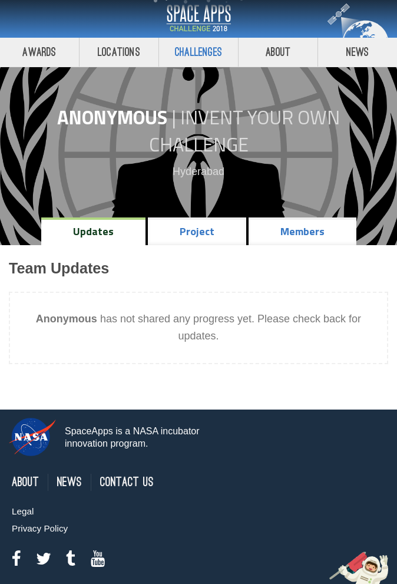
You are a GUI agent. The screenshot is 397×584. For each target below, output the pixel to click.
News (357, 52)
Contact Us (127, 482)
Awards (39, 52)
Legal (23, 511)
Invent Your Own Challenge (244, 131)
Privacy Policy (40, 528)
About (278, 52)
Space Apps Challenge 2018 (198, 19)
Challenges (198, 52)
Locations (119, 52)
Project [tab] (197, 231)
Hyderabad (198, 171)
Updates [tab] (93, 231)
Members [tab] (302, 231)
